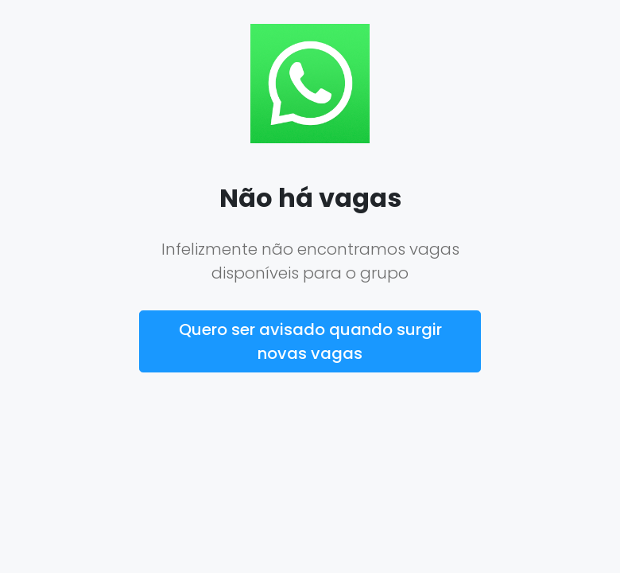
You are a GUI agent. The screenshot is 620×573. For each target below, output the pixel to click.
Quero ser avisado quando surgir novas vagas (310, 341)
